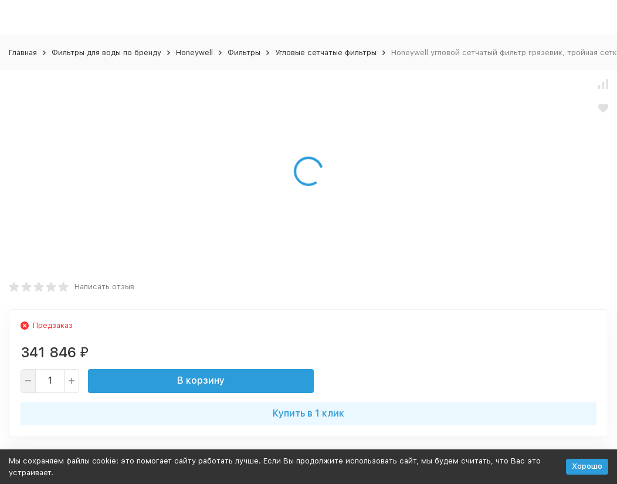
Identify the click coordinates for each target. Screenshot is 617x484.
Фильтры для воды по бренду (106, 52)
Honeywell (194, 52)
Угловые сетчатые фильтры (326, 52)
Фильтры (244, 52)
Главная (23, 52)
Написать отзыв (104, 286)
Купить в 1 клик (308, 413)
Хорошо (587, 466)
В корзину (201, 380)
